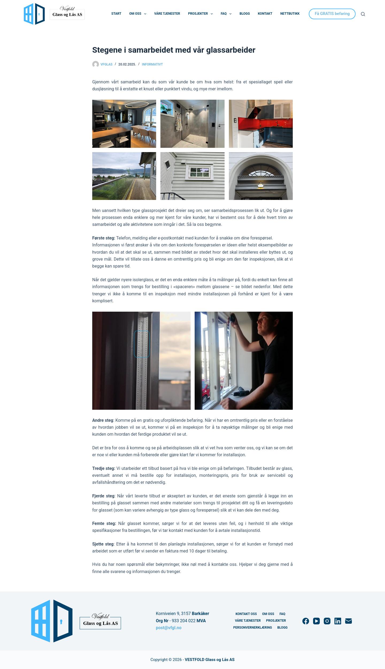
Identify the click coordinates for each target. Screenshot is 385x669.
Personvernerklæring (252, 627)
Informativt (152, 64)
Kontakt (265, 14)
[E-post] (348, 621)
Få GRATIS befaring (332, 13)
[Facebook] (305, 621)
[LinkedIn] (337, 621)
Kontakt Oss (246, 614)
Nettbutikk (289, 14)
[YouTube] (316, 621)
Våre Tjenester (167, 14)
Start (116, 14)
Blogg (245, 14)
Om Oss (138, 14)
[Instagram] (327, 621)
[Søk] (363, 14)
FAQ (227, 14)
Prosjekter (201, 14)
